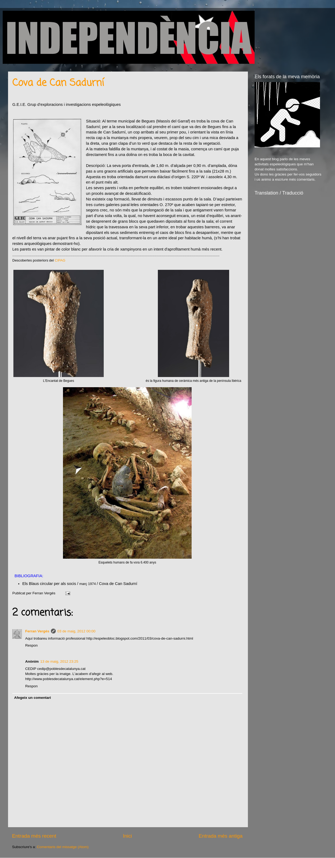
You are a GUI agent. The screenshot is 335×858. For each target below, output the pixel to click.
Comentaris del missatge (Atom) (63, 847)
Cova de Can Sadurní (58, 83)
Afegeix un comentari (32, 698)
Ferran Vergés (37, 631)
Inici (127, 836)
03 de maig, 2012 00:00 (76, 631)
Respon (31, 645)
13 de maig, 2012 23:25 (59, 661)
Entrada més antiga (221, 836)
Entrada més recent (34, 836)
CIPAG (60, 260)
